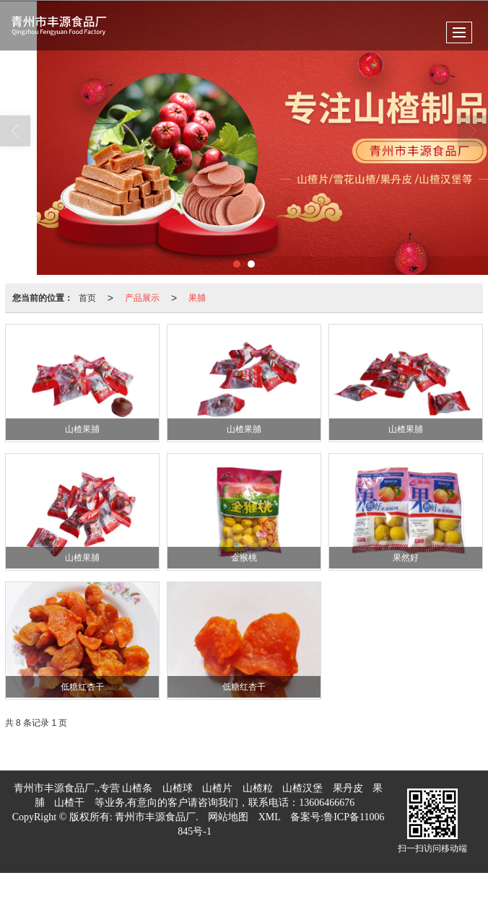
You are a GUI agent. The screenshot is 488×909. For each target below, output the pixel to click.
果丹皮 (348, 788)
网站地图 (228, 817)
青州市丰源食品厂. (157, 817)
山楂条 (137, 788)
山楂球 (177, 788)
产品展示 (142, 298)
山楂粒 (258, 788)
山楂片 (217, 788)
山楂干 (69, 802)
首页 (87, 298)
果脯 (197, 298)
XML (269, 817)
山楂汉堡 (302, 788)
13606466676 (326, 802)
